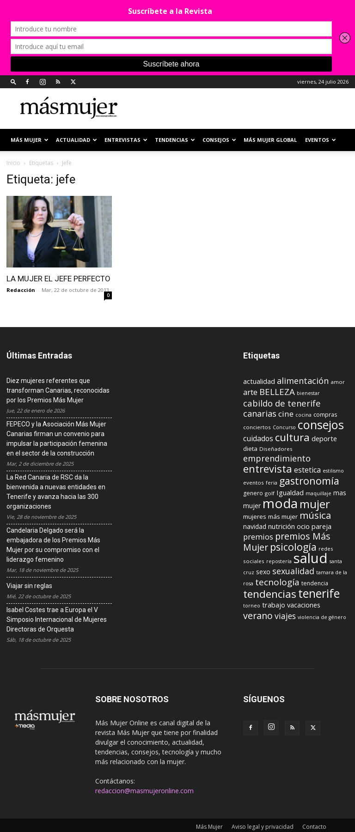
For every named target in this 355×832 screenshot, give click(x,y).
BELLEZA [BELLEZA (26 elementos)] (277, 391)
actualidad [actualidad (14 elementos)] (259, 381)
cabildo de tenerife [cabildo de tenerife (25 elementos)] (282, 403)
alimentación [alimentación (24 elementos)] (303, 380)
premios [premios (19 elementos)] (258, 536)
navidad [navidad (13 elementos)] (254, 526)
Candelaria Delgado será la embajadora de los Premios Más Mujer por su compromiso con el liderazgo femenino (53, 545)
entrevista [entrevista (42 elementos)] (267, 468)
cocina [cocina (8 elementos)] (303, 415)
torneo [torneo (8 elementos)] (251, 605)
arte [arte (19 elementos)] (250, 392)
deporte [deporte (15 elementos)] (324, 438)
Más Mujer (30, 139)
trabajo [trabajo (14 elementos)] (273, 605)
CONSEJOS (219, 139)
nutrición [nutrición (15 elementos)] (281, 526)
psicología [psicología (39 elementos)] (293, 546)
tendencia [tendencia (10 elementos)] (314, 583)
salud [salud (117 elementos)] (311, 558)
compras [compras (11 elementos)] (325, 414)
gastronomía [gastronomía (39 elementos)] (309, 480)
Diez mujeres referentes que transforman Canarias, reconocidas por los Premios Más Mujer (58, 390)
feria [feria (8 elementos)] (271, 483)
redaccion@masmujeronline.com (144, 790)
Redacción (20, 289)
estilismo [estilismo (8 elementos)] (333, 471)
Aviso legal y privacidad (263, 827)
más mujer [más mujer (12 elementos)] (283, 516)
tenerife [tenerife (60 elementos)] (319, 593)
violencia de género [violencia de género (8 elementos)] (322, 617)
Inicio (13, 163)
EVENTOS (320, 139)
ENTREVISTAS (125, 139)
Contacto (314, 827)
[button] (13, 81)
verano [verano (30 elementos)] (258, 615)
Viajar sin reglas (29, 585)
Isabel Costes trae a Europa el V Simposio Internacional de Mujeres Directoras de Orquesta (56, 619)
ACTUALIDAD (76, 139)
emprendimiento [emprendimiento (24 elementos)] (277, 458)
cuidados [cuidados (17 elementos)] (258, 438)
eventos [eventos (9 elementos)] (253, 482)
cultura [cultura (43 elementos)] (292, 437)
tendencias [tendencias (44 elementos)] (269, 594)
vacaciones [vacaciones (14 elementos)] (303, 605)
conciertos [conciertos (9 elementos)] (257, 427)
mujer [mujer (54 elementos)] (315, 504)
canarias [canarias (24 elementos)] (259, 413)
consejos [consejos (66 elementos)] (321, 424)
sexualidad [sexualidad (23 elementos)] (293, 571)
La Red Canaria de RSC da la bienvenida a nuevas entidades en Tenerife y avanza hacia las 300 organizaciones (55, 492)
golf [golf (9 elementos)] (270, 493)
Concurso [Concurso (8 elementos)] (284, 427)
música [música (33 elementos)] (315, 515)
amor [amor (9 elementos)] (338, 381)
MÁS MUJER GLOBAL (270, 139)
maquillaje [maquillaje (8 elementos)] (318, 493)
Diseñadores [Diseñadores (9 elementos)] (276, 448)
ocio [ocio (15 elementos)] (303, 526)
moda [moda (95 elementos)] (280, 503)
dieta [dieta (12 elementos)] (250, 448)
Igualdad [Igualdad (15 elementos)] (290, 492)
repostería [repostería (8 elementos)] (279, 561)
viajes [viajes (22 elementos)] (285, 615)
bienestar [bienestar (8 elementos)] (308, 393)
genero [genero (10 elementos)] (253, 493)
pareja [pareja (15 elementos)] (321, 526)
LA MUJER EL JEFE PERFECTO (58, 278)
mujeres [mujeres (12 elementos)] (254, 516)
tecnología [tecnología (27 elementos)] (277, 582)
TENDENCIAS (175, 139)
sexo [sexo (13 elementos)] (263, 571)
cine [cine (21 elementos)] (286, 413)
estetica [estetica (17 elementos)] (307, 470)
